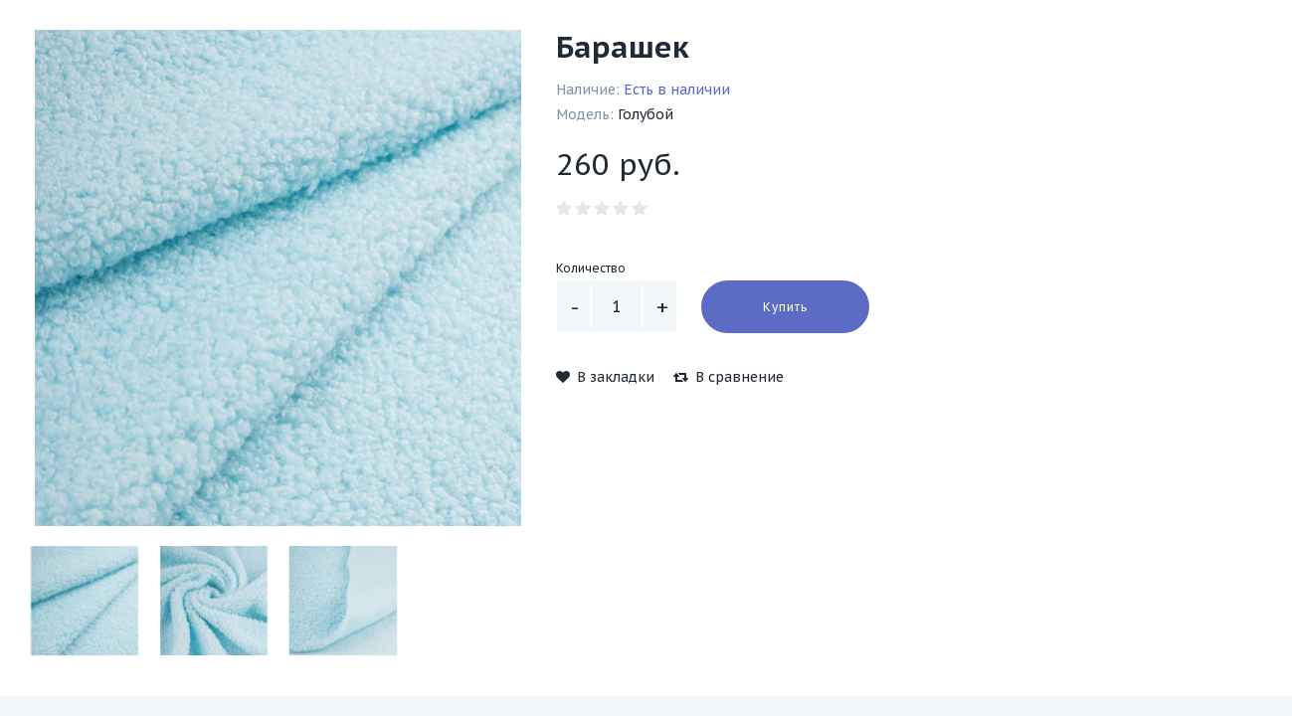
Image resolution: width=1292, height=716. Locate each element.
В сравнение (728, 377)
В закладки (605, 377)
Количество (591, 268)
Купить (785, 306)
